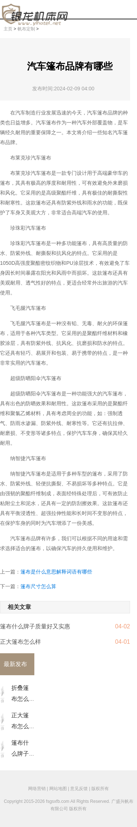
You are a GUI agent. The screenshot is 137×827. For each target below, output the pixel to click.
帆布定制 (26, 28)
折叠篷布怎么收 (20, 699)
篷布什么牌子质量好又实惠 (35, 626)
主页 (8, 28)
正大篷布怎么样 (20, 642)
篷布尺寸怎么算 (38, 586)
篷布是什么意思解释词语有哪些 (56, 572)
